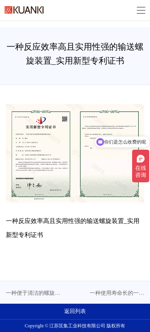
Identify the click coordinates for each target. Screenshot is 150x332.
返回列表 (75, 311)
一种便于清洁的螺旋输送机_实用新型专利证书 (33, 293)
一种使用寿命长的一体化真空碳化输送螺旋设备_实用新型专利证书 (117, 293)
